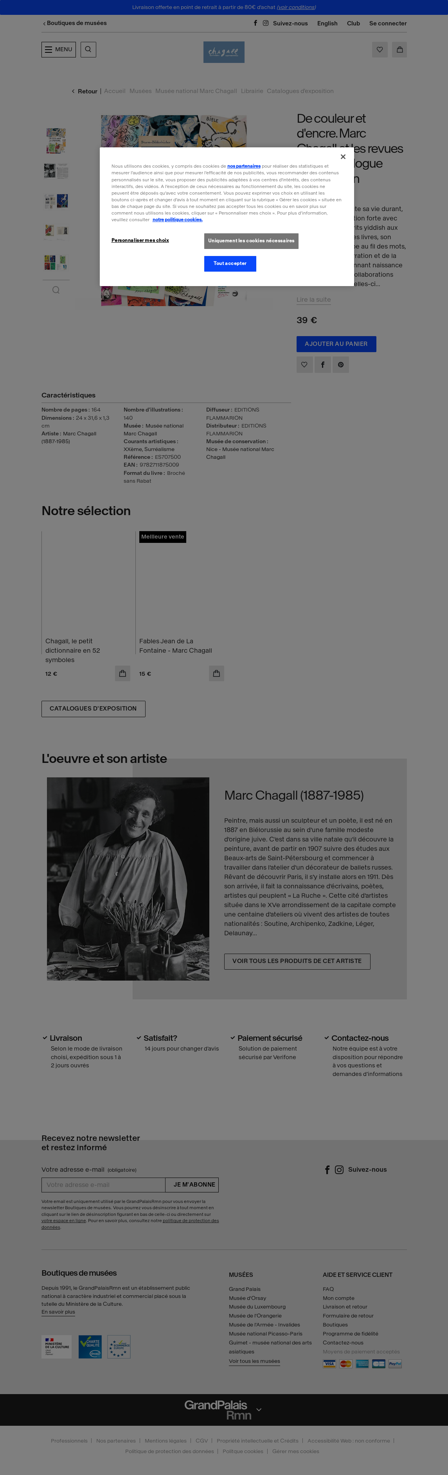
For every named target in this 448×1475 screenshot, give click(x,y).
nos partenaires (244, 166)
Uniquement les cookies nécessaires (251, 240)
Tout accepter (230, 263)
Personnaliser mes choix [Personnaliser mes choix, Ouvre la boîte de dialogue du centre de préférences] (140, 240)
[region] (227, 216)
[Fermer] (343, 156)
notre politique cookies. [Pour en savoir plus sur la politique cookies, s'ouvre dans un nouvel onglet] (178, 219)
